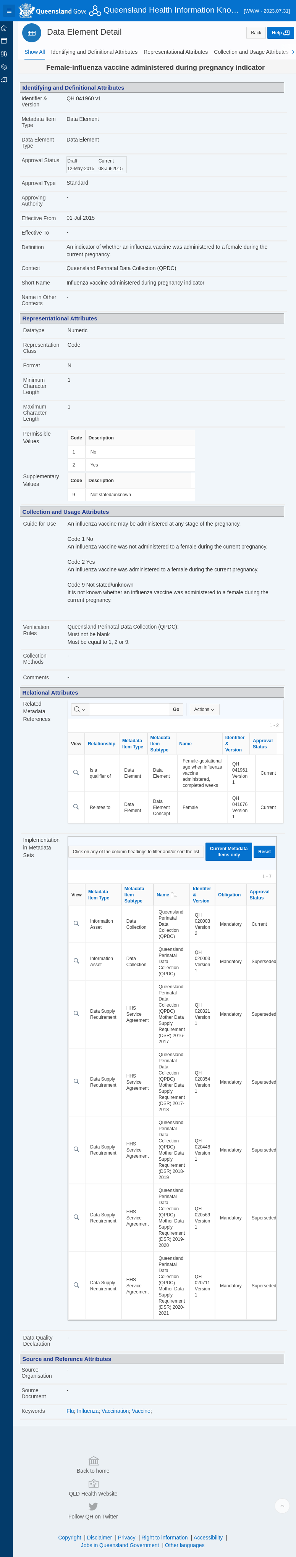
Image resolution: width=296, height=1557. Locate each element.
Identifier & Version (42, 101)
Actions (211, 709)
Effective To (43, 233)
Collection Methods (42, 659)
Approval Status (39, 163)
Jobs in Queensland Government (124, 1517)
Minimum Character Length (42, 386)
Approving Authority (41, 201)
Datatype (41, 330)
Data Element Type (45, 143)
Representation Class (49, 348)
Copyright (73, 1509)
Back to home (65, 1481)
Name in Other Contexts (46, 300)
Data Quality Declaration (45, 1347)
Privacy (130, 1509)
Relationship (107, 743)
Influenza (94, 1417)
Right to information (168, 1509)
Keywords (40, 1417)
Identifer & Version (208, 901)
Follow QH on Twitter (228, 1481)
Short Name (43, 283)
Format (39, 365)
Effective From (46, 218)
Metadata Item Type (46, 122)
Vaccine (147, 1417)
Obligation (235, 901)
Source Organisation (44, 1379)
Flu (76, 1417)
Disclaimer (103, 1509)
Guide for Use (47, 524)
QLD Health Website (146, 1481)
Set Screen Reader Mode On (85, 1547)
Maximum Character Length (42, 413)
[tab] (34, 52)
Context (38, 268)
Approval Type (46, 183)
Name (192, 743)
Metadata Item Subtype (166, 744)
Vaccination (121, 1417)
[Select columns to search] (86, 709)
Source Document (41, 1399)
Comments (44, 677)
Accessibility (211, 1509)
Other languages (189, 1517)
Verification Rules (44, 630)
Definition (40, 247)
